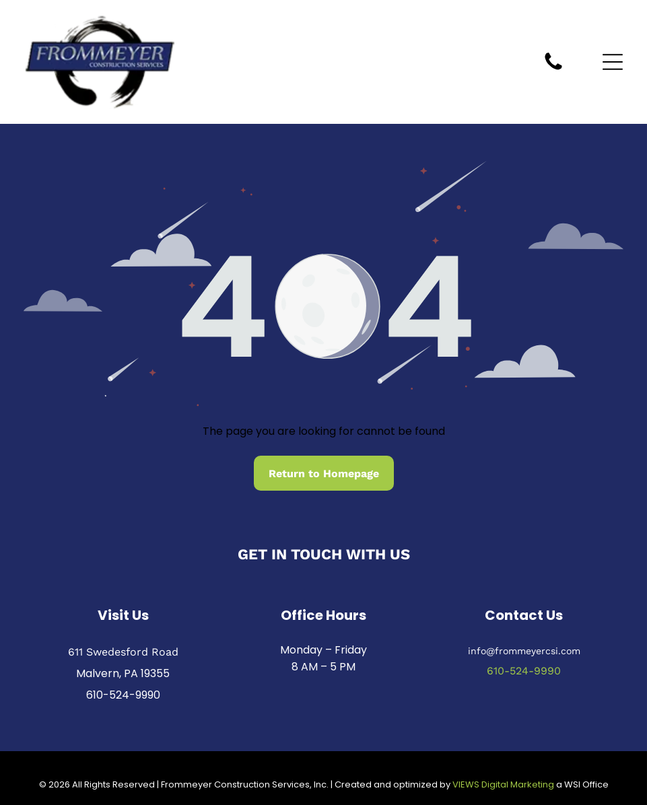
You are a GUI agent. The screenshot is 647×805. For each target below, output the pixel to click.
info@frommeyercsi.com (524, 650)
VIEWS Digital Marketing (503, 784)
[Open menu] (613, 62)
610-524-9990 (123, 694)
